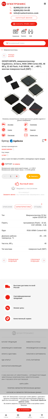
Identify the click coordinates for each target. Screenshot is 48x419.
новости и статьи (33, 342)
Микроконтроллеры (11, 50)
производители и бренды (36, 348)
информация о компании (12, 348)
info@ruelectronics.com (23, 13)
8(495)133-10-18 (19, 8)
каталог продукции (9, 342)
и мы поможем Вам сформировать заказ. (24, 193)
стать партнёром (33, 360)
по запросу (16, 164)
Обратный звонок (24, 18)
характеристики (23, 207)
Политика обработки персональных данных (24, 388)
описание (7, 207)
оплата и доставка (9, 354)
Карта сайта (24, 384)
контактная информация (11, 366)
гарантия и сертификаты (36, 354)
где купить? (6, 360)
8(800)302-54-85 (19, 10)
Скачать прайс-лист (24, 24)
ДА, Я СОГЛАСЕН (24, 410)
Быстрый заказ (26, 184)
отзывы (37, 207)
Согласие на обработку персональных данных (24, 392)
